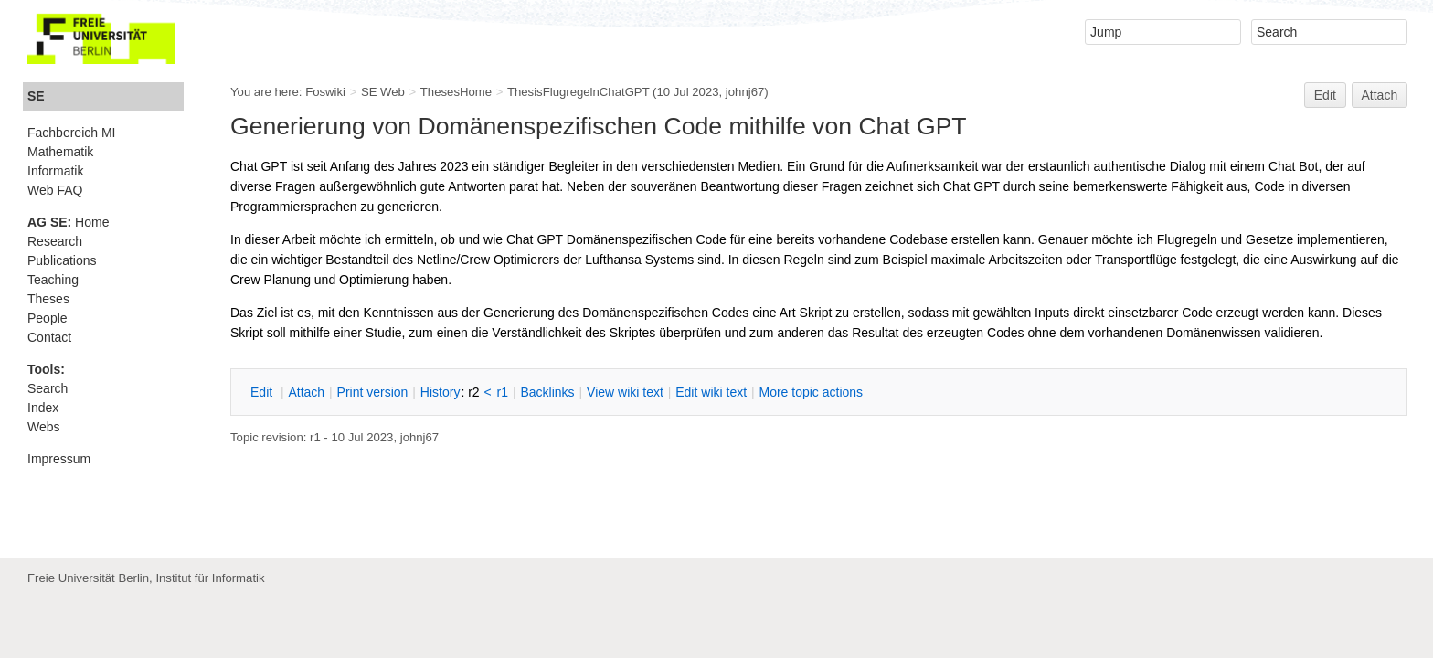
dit (263, 392)
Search (47, 388)
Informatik (55, 171)
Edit (1325, 95)
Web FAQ (54, 190)
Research (54, 241)
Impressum (58, 458)
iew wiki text (625, 392)
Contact (49, 337)
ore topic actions (811, 392)
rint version (373, 392)
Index (42, 407)
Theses (48, 299)
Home (68, 222)
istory (440, 392)
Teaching (53, 279)
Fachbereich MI (71, 132)
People (47, 318)
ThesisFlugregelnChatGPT (578, 92)
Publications (62, 260)
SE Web (383, 92)
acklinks (547, 392)
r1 (502, 392)
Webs (43, 426)
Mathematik (60, 151)
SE (36, 96)
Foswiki (325, 92)
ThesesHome (456, 92)
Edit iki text (711, 392)
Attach (1380, 95)
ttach (306, 392)
